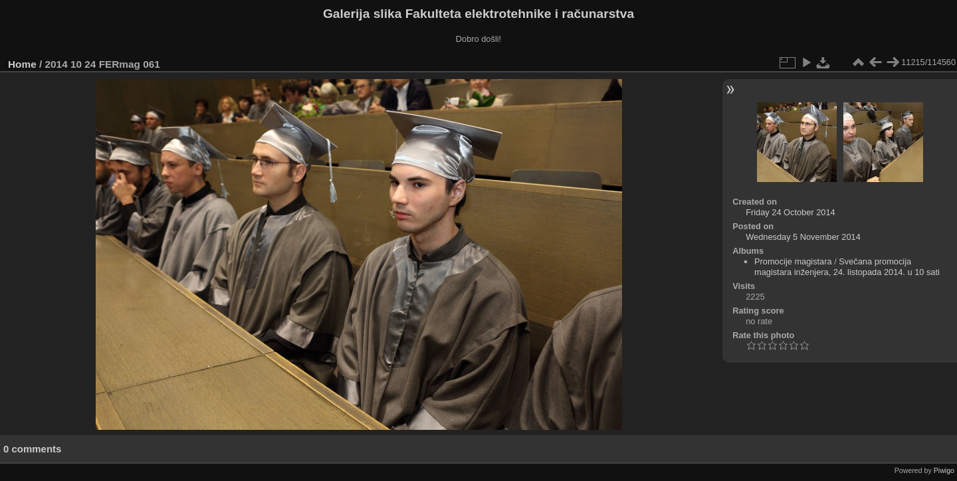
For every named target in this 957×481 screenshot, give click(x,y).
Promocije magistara (793, 261)
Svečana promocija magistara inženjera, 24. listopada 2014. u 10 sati (847, 266)
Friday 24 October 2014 (790, 212)
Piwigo (944, 470)
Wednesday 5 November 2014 (803, 237)
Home (22, 64)
